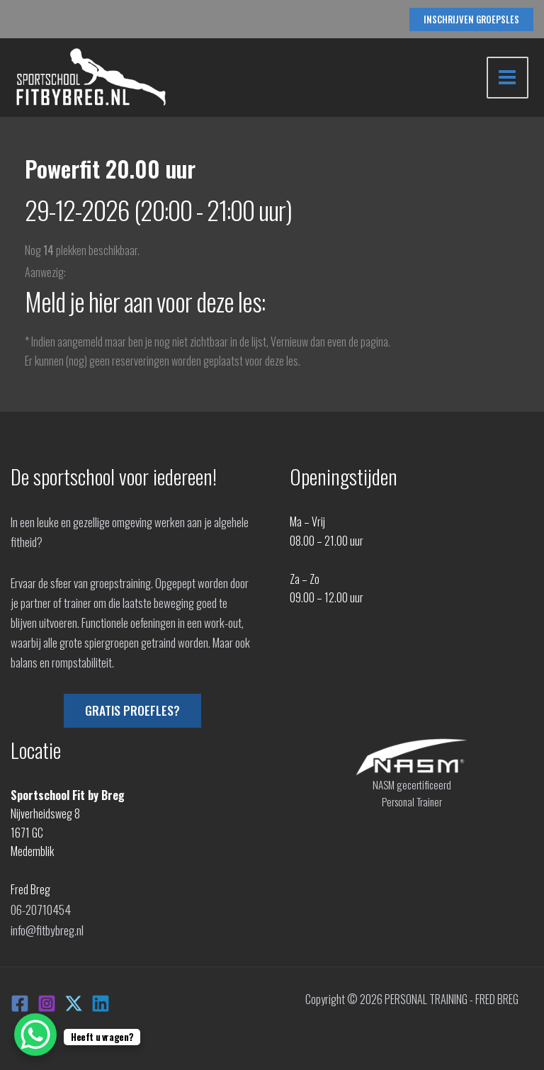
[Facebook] (20, 1000)
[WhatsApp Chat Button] (35, 1034)
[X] (73, 1000)
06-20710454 (40, 908)
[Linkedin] (100, 1000)
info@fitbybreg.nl (47, 926)
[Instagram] (47, 1000)
